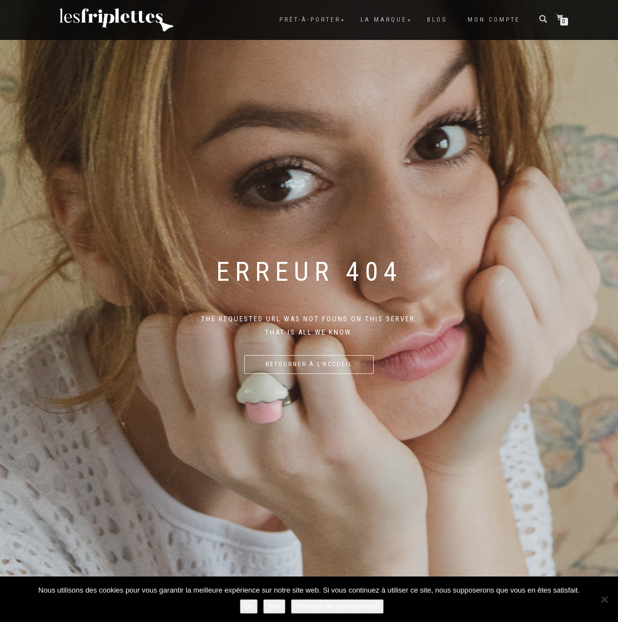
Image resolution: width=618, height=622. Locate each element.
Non (274, 606)
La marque (383, 19)
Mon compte (494, 19)
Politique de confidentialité (337, 606)
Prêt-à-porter (309, 19)
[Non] (604, 599)
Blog (437, 19)
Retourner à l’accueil (309, 364)
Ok (249, 606)
